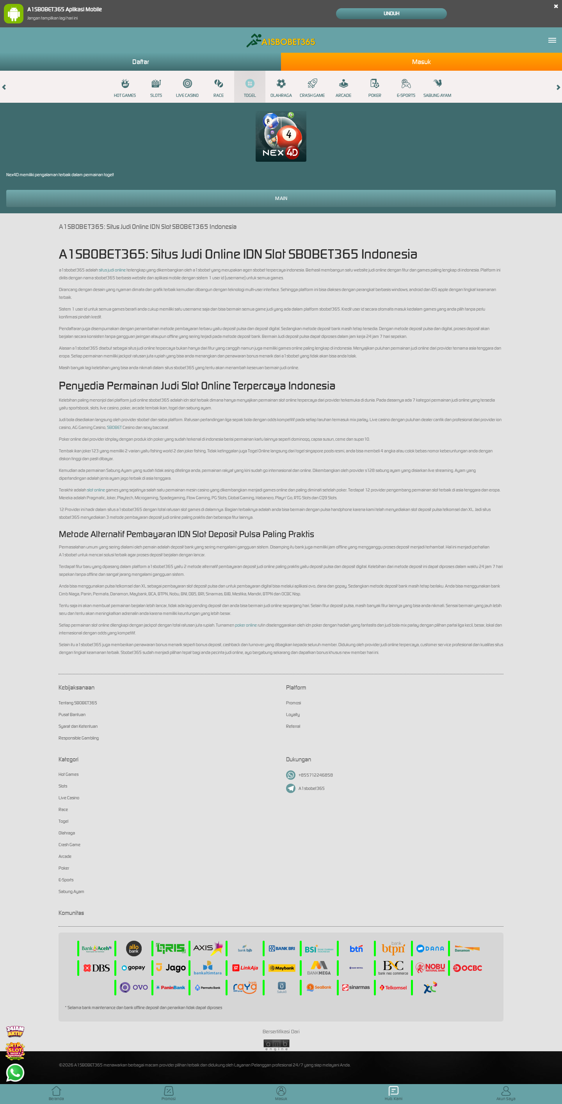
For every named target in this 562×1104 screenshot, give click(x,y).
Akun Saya (506, 1093)
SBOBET (114, 427)
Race (218, 88)
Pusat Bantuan (72, 714)
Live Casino (187, 88)
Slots (156, 88)
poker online (246, 625)
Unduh (391, 13)
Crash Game (312, 88)
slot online (96, 490)
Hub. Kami (393, 1093)
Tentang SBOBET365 (78, 703)
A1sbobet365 (305, 788)
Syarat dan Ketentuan (78, 726)
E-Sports (406, 88)
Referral (293, 726)
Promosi (293, 703)
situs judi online (112, 270)
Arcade (343, 88)
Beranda (56, 1093)
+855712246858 (309, 775)
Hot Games (125, 88)
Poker (374, 88)
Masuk (421, 61)
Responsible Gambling (79, 738)
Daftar (140, 61)
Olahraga (281, 88)
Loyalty (293, 714)
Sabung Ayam (437, 88)
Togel (250, 88)
